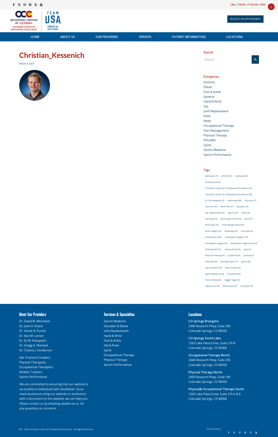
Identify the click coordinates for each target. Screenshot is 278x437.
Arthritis (209, 82)
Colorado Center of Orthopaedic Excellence (50, 429)
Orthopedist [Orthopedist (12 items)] (213, 249)
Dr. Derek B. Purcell (32, 331)
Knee (207, 116)
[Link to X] (19, 4)
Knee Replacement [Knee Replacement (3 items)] (233, 224)
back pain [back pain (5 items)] (242, 175)
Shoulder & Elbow (116, 326)
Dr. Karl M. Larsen (31, 336)
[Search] (231, 59)
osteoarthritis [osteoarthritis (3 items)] (232, 249)
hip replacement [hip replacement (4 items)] (214, 212)
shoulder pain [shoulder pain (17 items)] (229, 261)
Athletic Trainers (30, 372)
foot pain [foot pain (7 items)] (250, 200)
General (209, 97)
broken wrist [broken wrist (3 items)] (212, 182)
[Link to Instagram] (24, 4)
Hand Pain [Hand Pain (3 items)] (226, 206)
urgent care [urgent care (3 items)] (212, 285)
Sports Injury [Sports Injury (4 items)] (232, 267)
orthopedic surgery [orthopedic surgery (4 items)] (216, 243)
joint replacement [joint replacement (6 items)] (231, 218)
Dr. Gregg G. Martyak (33, 345)
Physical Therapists (32, 362)
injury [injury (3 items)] (245, 212)
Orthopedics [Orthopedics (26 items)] (213, 237)
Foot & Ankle (212, 92)
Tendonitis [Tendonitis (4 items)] (233, 273)
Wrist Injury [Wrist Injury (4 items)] (230, 285)
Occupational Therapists (36, 367)
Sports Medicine (215, 150)
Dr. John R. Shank (31, 326)
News (207, 121)
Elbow (208, 87)
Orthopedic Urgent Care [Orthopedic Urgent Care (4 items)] (243, 243)
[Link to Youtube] (41, 4)
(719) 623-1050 (256, 4)
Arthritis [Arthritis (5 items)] (226, 175)
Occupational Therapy (219, 126)
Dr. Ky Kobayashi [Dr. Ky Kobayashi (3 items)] (214, 200)
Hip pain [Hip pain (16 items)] (242, 206)
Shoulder (210, 140)
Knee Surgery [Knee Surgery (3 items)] (213, 231)
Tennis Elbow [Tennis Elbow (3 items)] (213, 279)
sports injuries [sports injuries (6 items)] (213, 267)
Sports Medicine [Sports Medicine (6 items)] (214, 273)
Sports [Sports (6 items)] (245, 261)
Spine (207, 145)
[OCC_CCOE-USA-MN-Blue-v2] (32, 20)
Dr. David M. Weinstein (34, 321)
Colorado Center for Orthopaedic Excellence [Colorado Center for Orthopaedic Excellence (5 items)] (228, 188)
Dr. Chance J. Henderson (35, 350)
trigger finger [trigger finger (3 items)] (232, 279)
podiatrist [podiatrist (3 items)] (234, 255)
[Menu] (267, 36)
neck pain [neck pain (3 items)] (247, 231)
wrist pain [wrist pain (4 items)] (246, 285)
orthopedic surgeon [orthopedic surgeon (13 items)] (236, 237)
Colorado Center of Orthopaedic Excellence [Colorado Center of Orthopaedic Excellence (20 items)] (228, 194)
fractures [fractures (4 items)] (211, 206)
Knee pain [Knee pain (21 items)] (212, 224)
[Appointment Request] (245, 19)
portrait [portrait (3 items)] (249, 255)
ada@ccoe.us (70, 403)
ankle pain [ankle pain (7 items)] (211, 175)
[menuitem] (35, 36)
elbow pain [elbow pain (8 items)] (234, 200)
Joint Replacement (216, 111)
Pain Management (216, 131)
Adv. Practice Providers (34, 358)
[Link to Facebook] (13, 4)
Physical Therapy (215, 135)
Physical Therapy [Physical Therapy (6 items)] (215, 255)
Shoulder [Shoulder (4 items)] (211, 261)
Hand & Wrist (213, 101)
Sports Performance (217, 155)
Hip (206, 106)
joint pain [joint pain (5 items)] (211, 218)
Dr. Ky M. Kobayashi (32, 341)
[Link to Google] (30, 4)
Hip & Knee (111, 345)
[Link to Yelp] (35, 4)
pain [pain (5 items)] (247, 249)
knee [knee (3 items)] (248, 218)
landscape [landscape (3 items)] (231, 231)
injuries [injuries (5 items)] (233, 212)
